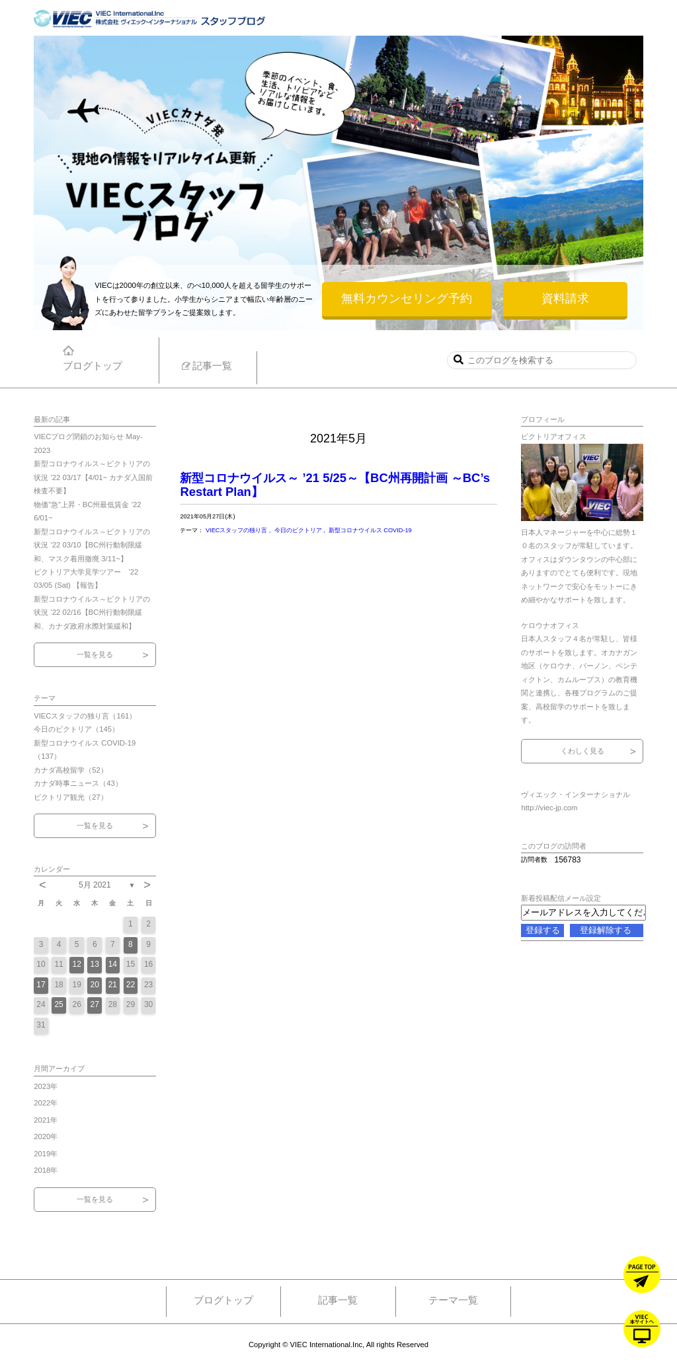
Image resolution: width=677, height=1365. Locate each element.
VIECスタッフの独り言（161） (85, 716)
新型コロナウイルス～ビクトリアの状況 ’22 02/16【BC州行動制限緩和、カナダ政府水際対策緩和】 (92, 612)
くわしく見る (582, 751)
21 (112, 984)
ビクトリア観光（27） (71, 797)
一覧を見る (95, 654)
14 (112, 964)
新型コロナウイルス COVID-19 (370, 530)
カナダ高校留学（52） (71, 770)
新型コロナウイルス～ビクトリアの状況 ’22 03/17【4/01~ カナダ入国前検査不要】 (93, 477)
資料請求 (565, 298)
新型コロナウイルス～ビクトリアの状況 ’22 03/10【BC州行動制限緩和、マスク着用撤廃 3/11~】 (92, 545)
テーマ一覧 (453, 1300)
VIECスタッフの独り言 (237, 530)
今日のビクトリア (299, 530)
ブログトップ (223, 1300)
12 (77, 964)
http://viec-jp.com (549, 808)
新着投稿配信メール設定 (561, 898)
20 (95, 984)
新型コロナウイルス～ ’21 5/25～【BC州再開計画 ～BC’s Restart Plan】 (335, 484)
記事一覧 (338, 1300)
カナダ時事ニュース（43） (78, 783)
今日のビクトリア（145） (76, 729)
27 (95, 1004)
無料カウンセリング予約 (406, 298)
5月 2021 (95, 885)
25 (58, 1004)
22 (130, 984)
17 (40, 984)
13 (95, 964)
